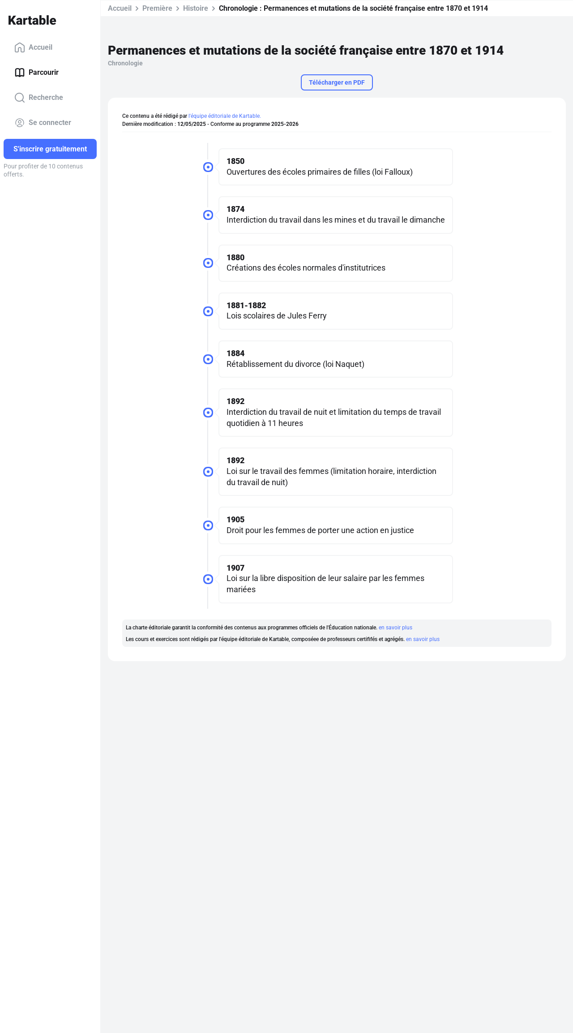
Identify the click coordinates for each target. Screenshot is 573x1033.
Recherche (38, 97)
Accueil (33, 47)
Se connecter (42, 122)
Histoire (195, 8)
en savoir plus (395, 627)
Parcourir (36, 72)
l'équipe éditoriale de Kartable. (224, 116)
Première (157, 8)
